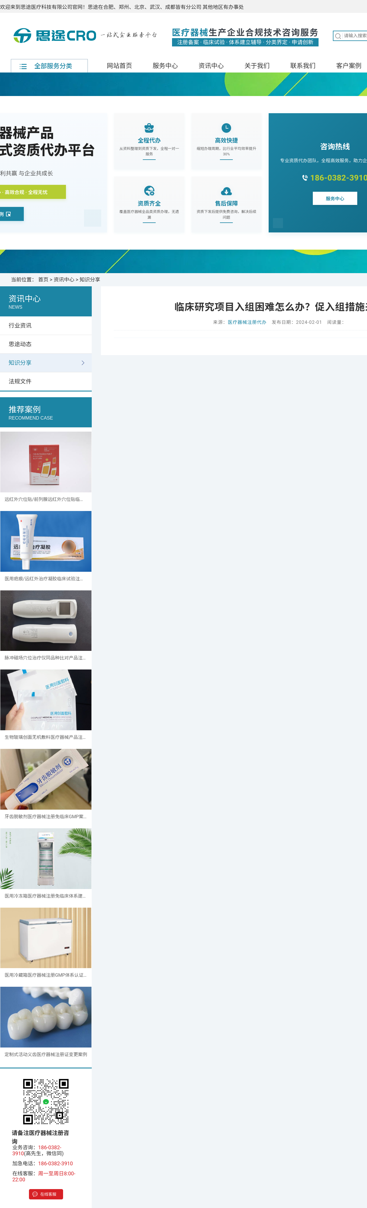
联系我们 (302, 65)
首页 (43, 280)
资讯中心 (211, 65)
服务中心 (165, 65)
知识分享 (90, 280)
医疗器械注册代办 (247, 322)
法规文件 (20, 381)
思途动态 (20, 344)
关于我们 (257, 65)
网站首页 (119, 65)
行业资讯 (20, 325)
